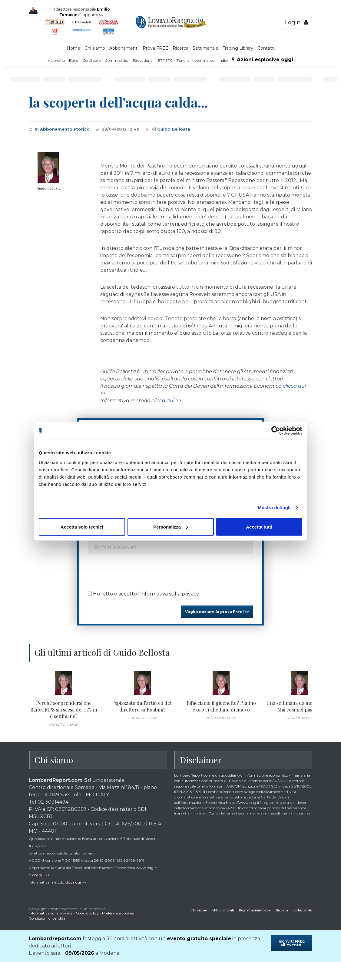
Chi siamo (94, 48)
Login (296, 22)
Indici (223, 60)
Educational (143, 60)
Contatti (266, 48)
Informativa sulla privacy (50, 913)
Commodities (116, 60)
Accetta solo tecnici (82, 526)
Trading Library (238, 48)
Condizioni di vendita (47, 918)
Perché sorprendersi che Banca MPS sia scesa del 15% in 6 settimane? (63, 710)
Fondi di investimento (195, 60)
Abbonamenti (123, 48)
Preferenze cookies (118, 913)
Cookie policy (87, 913)
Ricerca (180, 48)
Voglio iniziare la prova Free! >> (217, 611)
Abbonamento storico (65, 129)
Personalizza (170, 526)
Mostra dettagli (274, 507)
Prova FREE (155, 48)
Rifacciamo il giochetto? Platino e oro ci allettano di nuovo (221, 706)
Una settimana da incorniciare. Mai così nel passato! (300, 706)
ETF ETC (165, 60)
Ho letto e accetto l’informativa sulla (143, 594)
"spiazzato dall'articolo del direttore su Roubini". (142, 706)
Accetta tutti (259, 526)
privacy (190, 594)
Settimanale (205, 48)
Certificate (92, 60)
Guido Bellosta (173, 129)
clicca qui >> (166, 400)
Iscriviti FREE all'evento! (292, 943)
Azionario (56, 60)
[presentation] (134, 570)
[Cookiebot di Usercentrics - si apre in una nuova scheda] (275, 430)
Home (73, 48)
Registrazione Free (255, 909)
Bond (73, 60)
